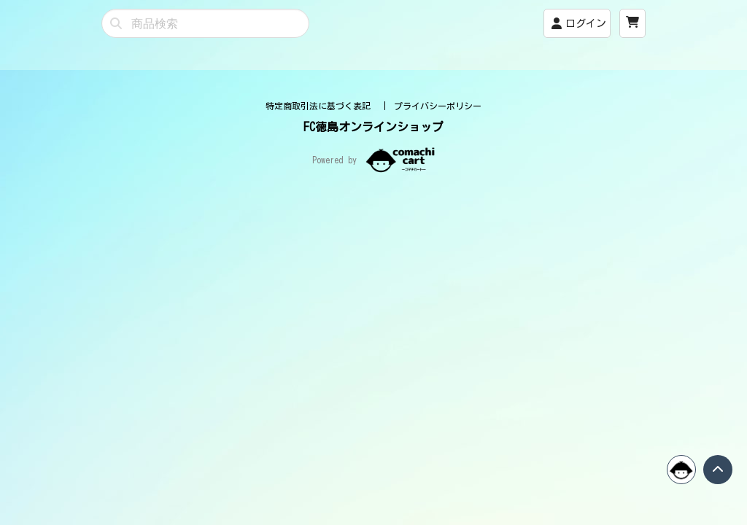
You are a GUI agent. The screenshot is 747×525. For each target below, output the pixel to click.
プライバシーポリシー (437, 263)
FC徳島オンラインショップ (373, 284)
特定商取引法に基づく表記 (321, 263)
